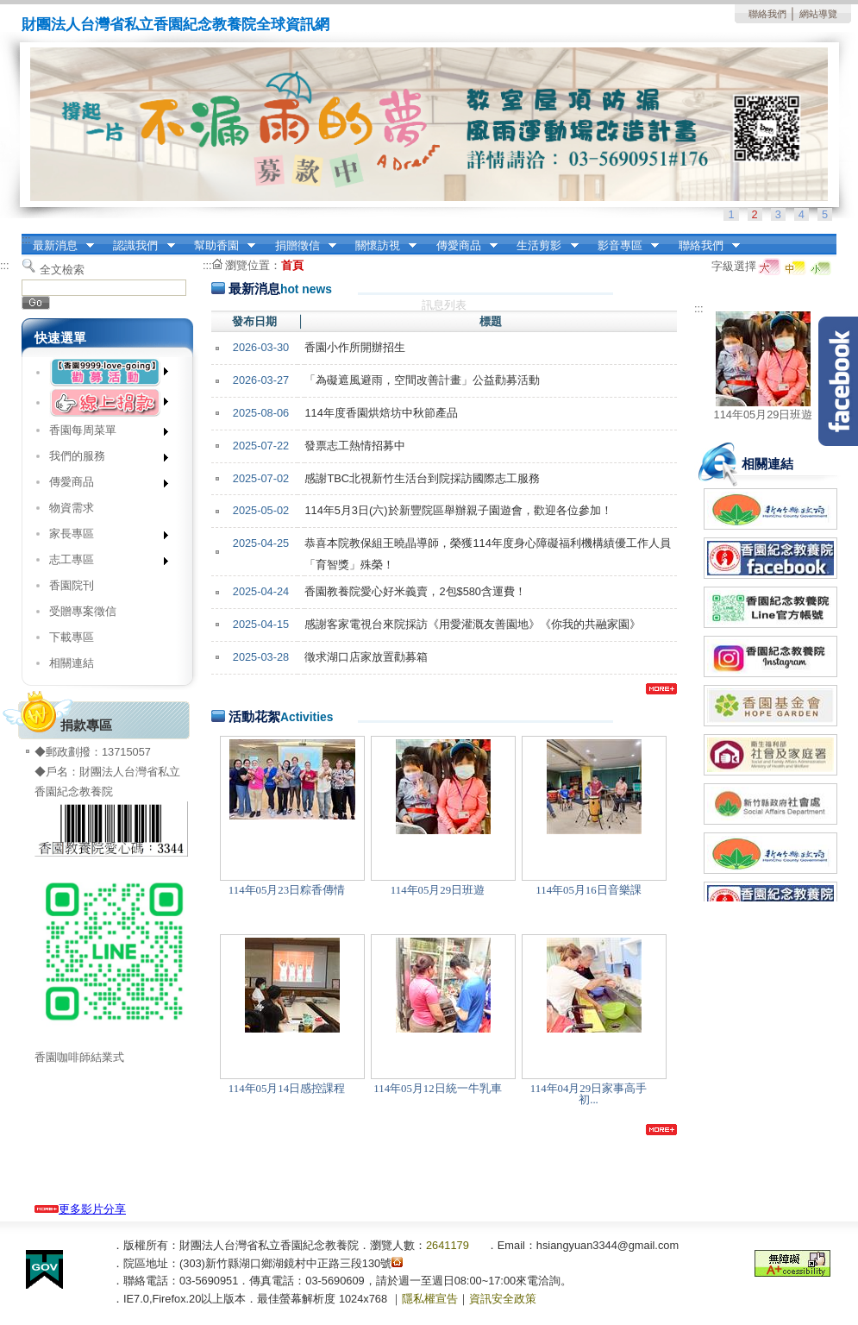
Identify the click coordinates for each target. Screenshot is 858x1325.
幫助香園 (219, 246)
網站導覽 (818, 14)
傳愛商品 (461, 246)
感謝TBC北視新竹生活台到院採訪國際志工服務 (422, 478)
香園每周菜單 (103, 433)
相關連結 (71, 662)
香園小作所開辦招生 (354, 347)
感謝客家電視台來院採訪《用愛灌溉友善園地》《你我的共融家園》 (472, 624)
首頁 (292, 265)
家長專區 (103, 537)
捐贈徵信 (300, 246)
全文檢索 (62, 269)
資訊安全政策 (502, 1298)
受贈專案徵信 (82, 611)
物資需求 (71, 507)
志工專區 (103, 563)
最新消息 (58, 246)
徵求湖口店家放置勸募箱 (366, 656)
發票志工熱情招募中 (354, 445)
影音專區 (622, 246)
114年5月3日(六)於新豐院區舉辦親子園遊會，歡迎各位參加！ (457, 510)
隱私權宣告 (430, 1298)
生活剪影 (542, 246)
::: (26, 239)
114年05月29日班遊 (763, 414)
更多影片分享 (80, 1209)
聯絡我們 (767, 14)
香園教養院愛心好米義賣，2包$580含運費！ (415, 591)
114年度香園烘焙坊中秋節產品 (380, 412)
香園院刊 (71, 585)
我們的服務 (103, 459)
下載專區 (71, 637)
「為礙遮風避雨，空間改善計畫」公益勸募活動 (422, 380)
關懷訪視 (380, 246)
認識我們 (139, 246)
